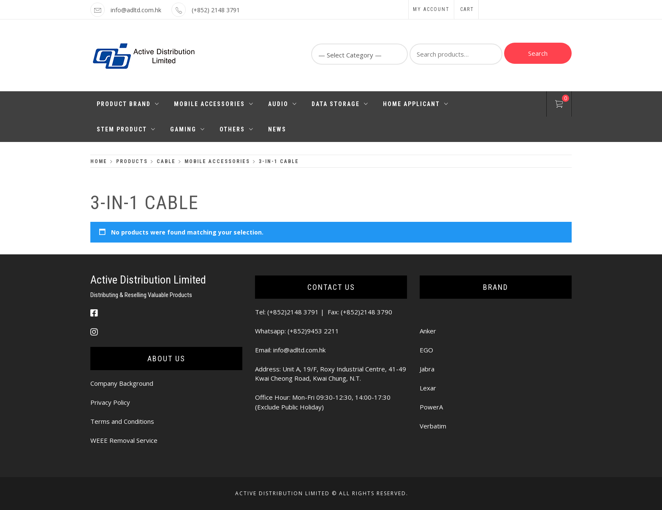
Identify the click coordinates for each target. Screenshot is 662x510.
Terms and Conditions (122, 421)
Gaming (187, 129)
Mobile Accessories (214, 104)
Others (237, 129)
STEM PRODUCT (126, 129)
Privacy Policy (110, 402)
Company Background (121, 383)
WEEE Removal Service (123, 440)
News (277, 129)
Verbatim (433, 426)
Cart (467, 9)
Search (538, 53)
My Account (431, 9)
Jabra (427, 369)
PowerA (431, 407)
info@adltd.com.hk (136, 10)
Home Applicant (416, 104)
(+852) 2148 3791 (216, 10)
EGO (426, 350)
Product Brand (128, 104)
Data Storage (340, 104)
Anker (428, 331)
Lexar (428, 388)
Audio (282, 104)
